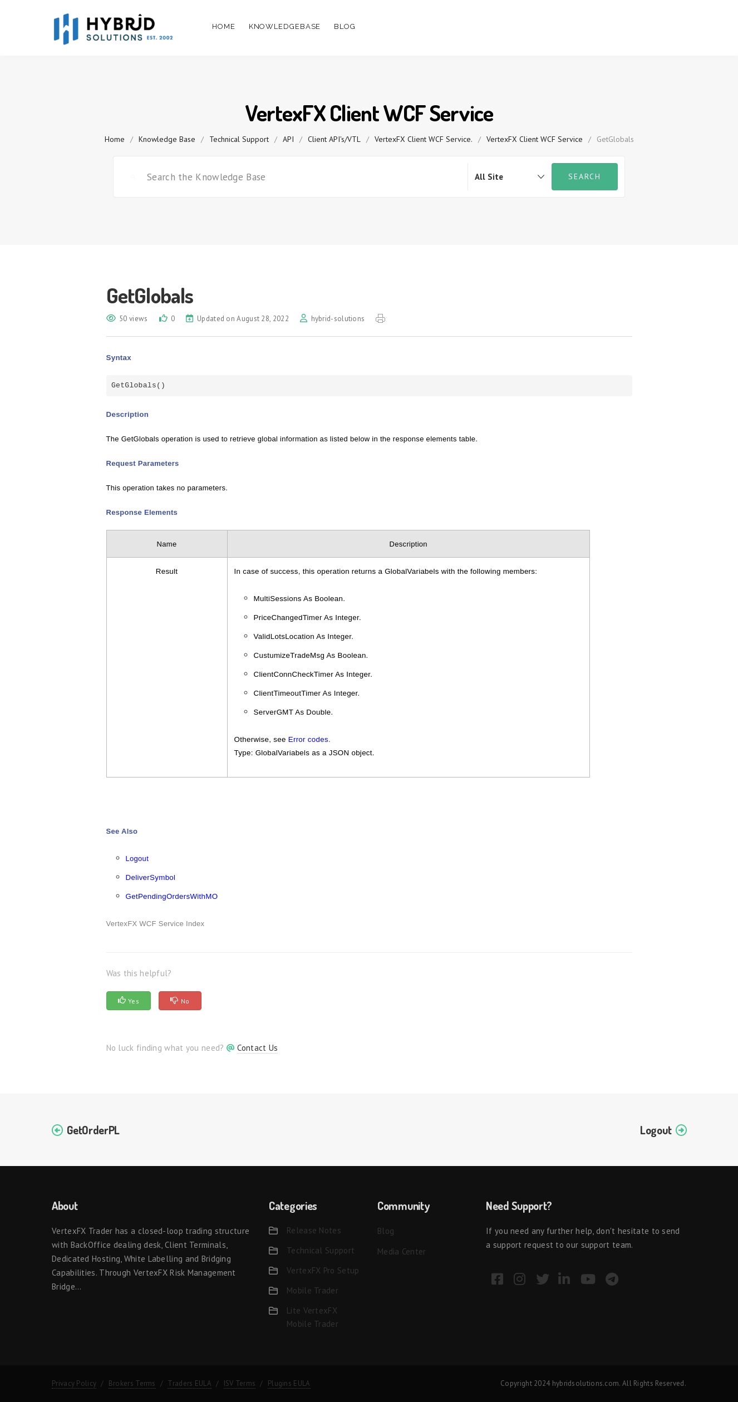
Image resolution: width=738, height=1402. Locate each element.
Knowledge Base (167, 139)
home (115, 139)
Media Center (401, 1251)
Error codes (308, 739)
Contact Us (257, 1047)
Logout (137, 858)
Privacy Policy (74, 1383)
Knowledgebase (285, 26)
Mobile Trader (312, 1290)
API (288, 139)
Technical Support (239, 139)
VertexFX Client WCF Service (534, 139)
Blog (345, 26)
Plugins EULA (289, 1383)
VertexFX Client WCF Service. (424, 139)
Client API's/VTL (334, 139)
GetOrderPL (93, 1130)
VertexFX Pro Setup (323, 1270)
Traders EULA (189, 1383)
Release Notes (314, 1230)
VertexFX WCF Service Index (155, 923)
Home (223, 26)
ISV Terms (240, 1383)
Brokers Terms (132, 1383)
